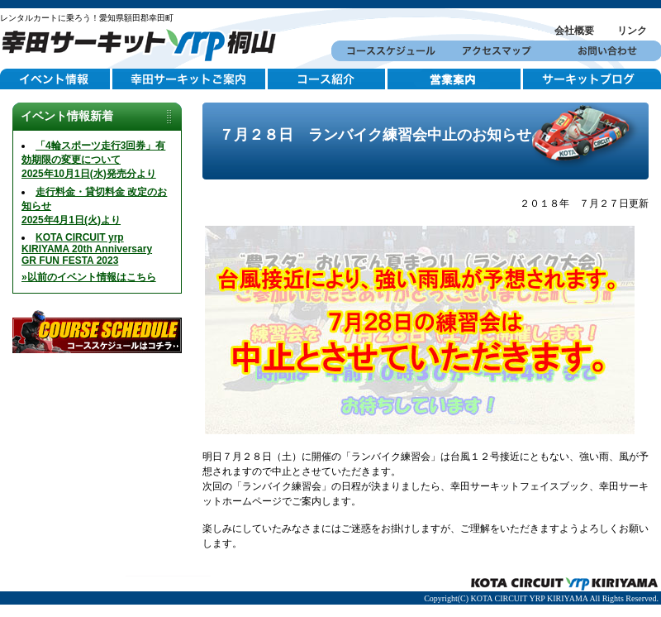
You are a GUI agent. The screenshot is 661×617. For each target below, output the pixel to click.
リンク (632, 30)
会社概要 (574, 30)
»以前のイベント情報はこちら (88, 277)
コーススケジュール (386, 51)
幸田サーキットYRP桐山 (144, 42)
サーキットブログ (592, 79)
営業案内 (455, 79)
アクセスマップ (496, 51)
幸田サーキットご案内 (190, 79)
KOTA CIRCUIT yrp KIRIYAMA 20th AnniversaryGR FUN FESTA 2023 (86, 249)
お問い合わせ (606, 51)
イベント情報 (56, 79)
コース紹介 (328, 79)
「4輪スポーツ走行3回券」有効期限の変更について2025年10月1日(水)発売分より (93, 159)
